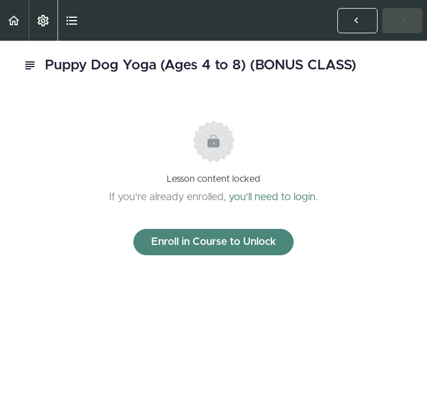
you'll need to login (272, 197)
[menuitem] (43, 20)
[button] (14, 20)
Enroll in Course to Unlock (213, 242)
